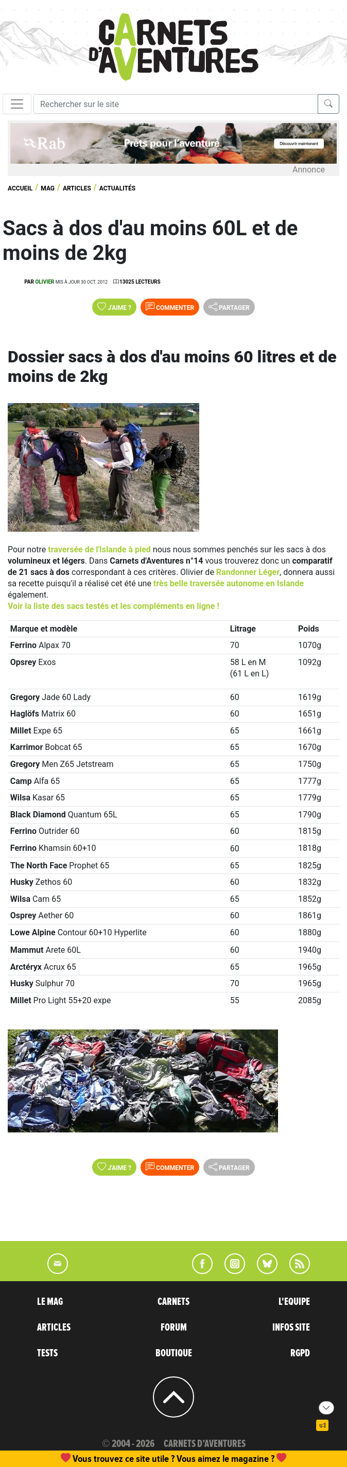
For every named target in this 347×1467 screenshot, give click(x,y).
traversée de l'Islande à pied (99, 549)
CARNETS (173, 1302)
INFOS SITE (291, 1327)
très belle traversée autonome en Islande (228, 583)
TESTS (47, 1353)
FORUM (174, 1327)
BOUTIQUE (173, 1353)
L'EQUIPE (294, 1302)
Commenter (170, 307)
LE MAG (50, 1302)
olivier (44, 282)
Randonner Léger (248, 572)
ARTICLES (54, 1327)
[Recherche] (175, 104)
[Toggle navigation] (17, 104)
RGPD (300, 1353)
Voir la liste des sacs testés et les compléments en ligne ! (113, 606)
